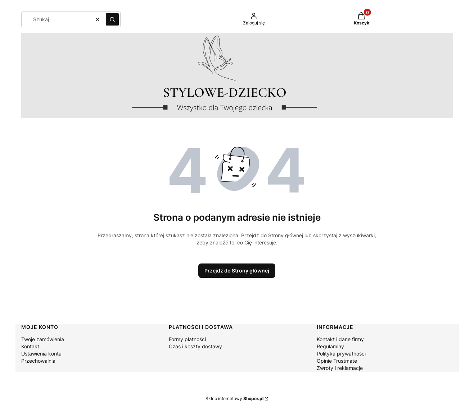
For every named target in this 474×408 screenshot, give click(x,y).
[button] (112, 19)
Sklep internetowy (234, 398)
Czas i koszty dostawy (195, 346)
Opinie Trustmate (337, 361)
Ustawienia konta (41, 353)
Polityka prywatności (341, 353)
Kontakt (30, 346)
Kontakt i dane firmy (340, 339)
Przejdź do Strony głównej (236, 270)
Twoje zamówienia (42, 339)
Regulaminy (330, 346)
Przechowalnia (38, 361)
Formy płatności (187, 339)
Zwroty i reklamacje (340, 368)
